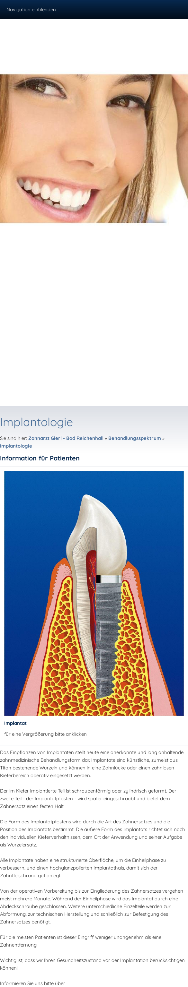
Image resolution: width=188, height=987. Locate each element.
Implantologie (16, 446)
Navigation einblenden (31, 9)
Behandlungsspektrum (134, 438)
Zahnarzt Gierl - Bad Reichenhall (65, 438)
